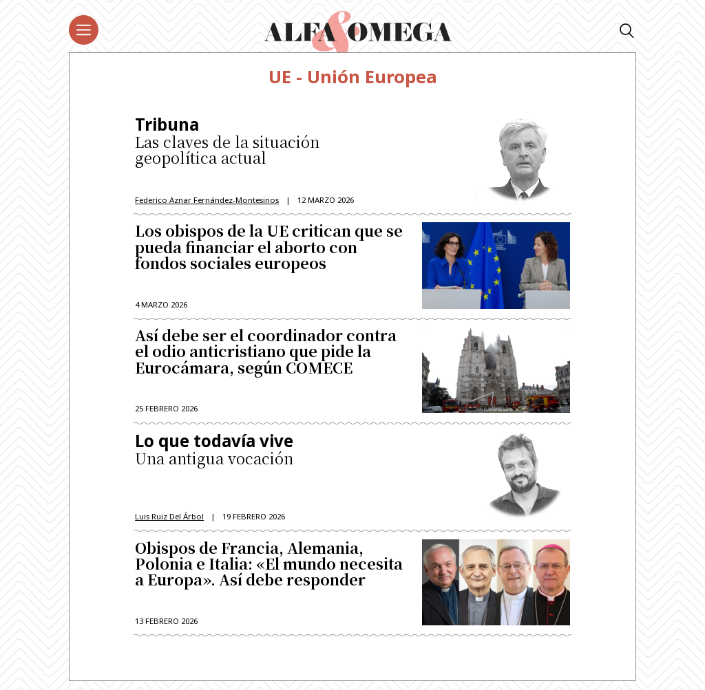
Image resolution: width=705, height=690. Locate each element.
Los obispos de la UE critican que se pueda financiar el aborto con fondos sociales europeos (269, 249)
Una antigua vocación (270, 453)
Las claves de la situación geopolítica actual (270, 142)
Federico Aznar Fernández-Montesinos (207, 200)
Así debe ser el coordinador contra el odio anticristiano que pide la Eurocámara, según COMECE (266, 355)
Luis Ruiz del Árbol (169, 520)
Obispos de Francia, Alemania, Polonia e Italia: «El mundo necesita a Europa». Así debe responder (269, 568)
